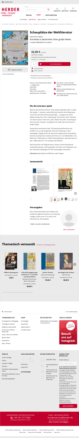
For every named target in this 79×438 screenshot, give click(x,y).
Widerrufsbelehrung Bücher (30, 430)
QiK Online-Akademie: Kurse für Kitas (11, 375)
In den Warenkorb (55, 64)
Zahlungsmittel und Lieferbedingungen (41, 75)
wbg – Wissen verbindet (22, 24)
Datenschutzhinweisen (65, 402)
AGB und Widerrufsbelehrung (13, 430)
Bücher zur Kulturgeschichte (46, 245)
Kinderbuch (5, 340)
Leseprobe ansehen (16, 70)
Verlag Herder (65, 318)
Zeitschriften (51, 15)
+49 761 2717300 (22, 417)
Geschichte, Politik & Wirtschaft (8, 331)
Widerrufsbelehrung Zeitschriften (65, 430)
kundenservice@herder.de (60, 417)
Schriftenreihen (53, 19)
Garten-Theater (48, 272)
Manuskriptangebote (8, 379)
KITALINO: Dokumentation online (10, 370)
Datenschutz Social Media (34, 432)
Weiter (76, 199)
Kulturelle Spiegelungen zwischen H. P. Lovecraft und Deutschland (29, 275)
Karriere (4, 366)
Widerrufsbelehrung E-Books (46, 430)
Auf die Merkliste (38, 68)
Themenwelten (8, 318)
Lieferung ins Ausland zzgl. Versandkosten (41, 78)
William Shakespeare (11, 272)
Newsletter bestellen (64, 355)
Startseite (11, 24)
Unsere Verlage (6, 357)
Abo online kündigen (59, 422)
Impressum (57, 432)
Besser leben (6, 337)
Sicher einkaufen (47, 354)
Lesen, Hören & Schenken (10, 334)
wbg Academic (42, 19)
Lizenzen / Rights (7, 363)
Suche (26, 6)
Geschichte (32, 19)
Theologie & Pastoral (8, 324)
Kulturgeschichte (52, 24)
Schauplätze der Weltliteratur (65, 24)
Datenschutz (22, 432)
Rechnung (24, 364)
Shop (38, 15)
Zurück (30, 199)
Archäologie (23, 19)
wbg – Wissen (6, 343)
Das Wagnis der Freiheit (66, 272)
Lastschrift (24, 367)
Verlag (5, 354)
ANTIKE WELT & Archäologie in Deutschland (49, 322)
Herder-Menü (8, 2)
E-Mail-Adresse (64, 360)
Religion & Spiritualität (9, 327)
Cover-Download (8, 74)
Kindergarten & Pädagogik (10, 321)
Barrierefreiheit (48, 432)
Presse (4, 360)
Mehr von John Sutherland (40, 224)
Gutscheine (26, 372)
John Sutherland (37, 42)
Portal (29, 15)
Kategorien (36, 24)
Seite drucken (8, 311)
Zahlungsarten (27, 354)
